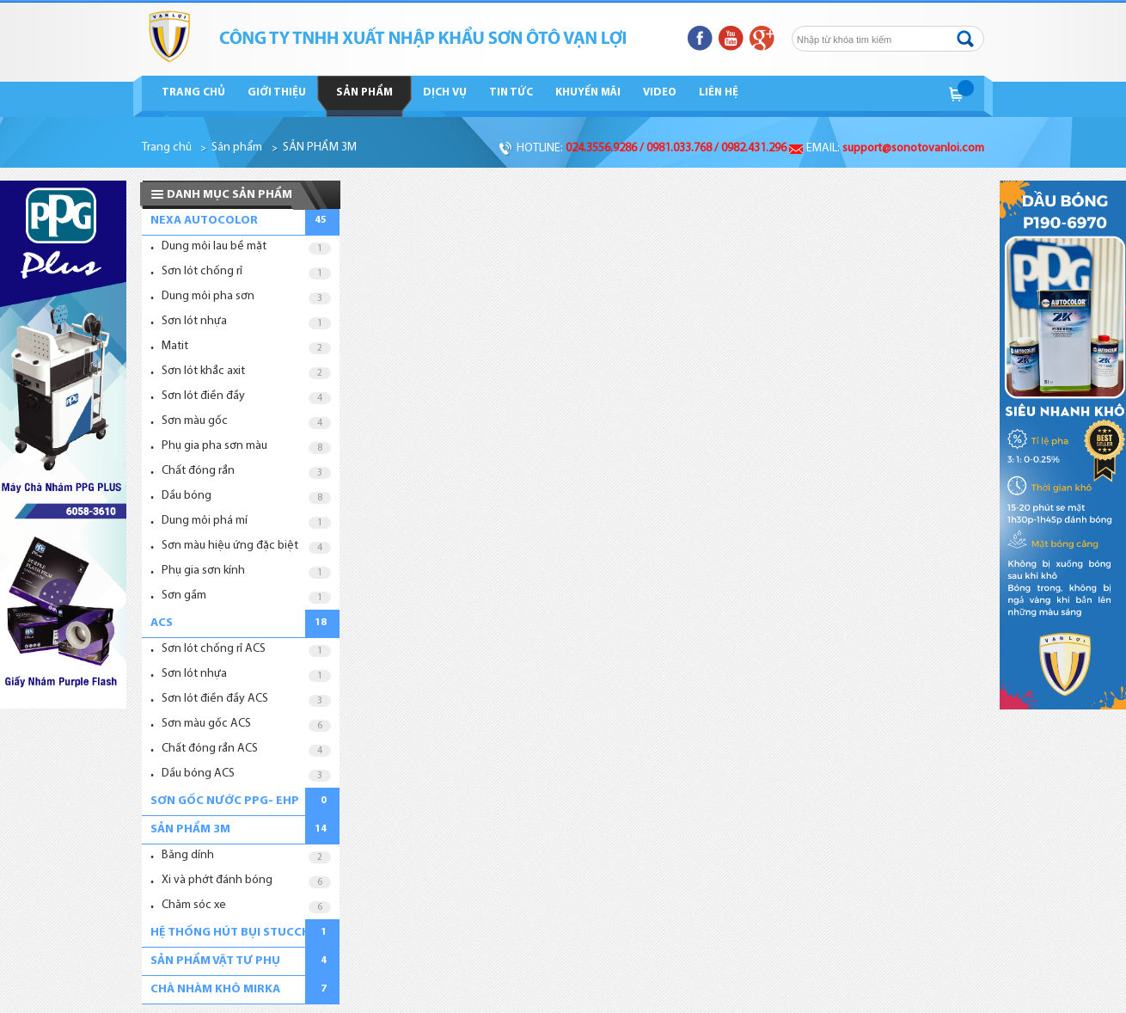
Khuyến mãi (588, 92)
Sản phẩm (364, 92)
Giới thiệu (277, 92)
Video (659, 92)
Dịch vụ (445, 92)
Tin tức (511, 92)
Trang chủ (193, 92)
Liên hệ (718, 92)
